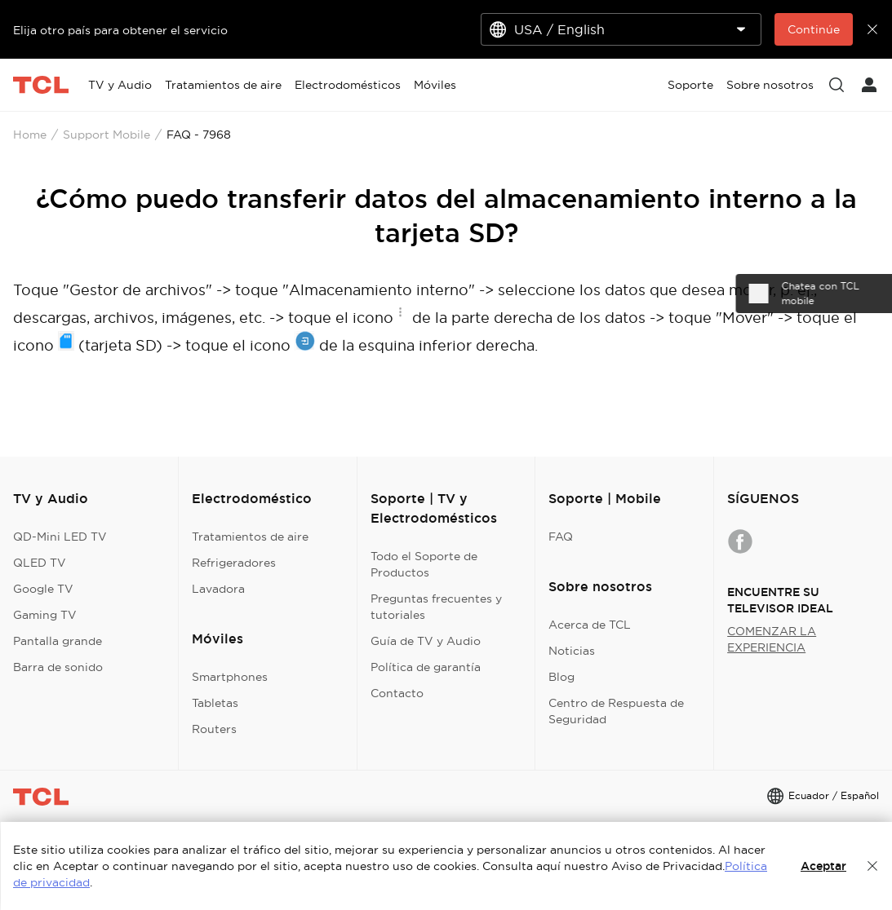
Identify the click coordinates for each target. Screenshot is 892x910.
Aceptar (823, 866)
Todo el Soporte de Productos (424, 564)
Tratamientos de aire (250, 536)
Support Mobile (106, 134)
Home (30, 134)
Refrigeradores (234, 562)
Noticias (571, 650)
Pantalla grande (57, 641)
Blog (561, 676)
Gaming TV (45, 614)
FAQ (560, 536)
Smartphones (230, 676)
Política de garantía (426, 667)
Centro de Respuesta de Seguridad (616, 711)
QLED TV (39, 562)
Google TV (43, 588)
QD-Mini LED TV (60, 536)
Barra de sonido (58, 667)
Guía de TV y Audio (426, 641)
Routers (214, 729)
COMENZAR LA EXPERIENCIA (771, 639)
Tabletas (215, 703)
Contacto (397, 693)
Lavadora (218, 588)
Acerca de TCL (589, 624)
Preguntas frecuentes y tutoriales (436, 606)
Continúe (814, 29)
